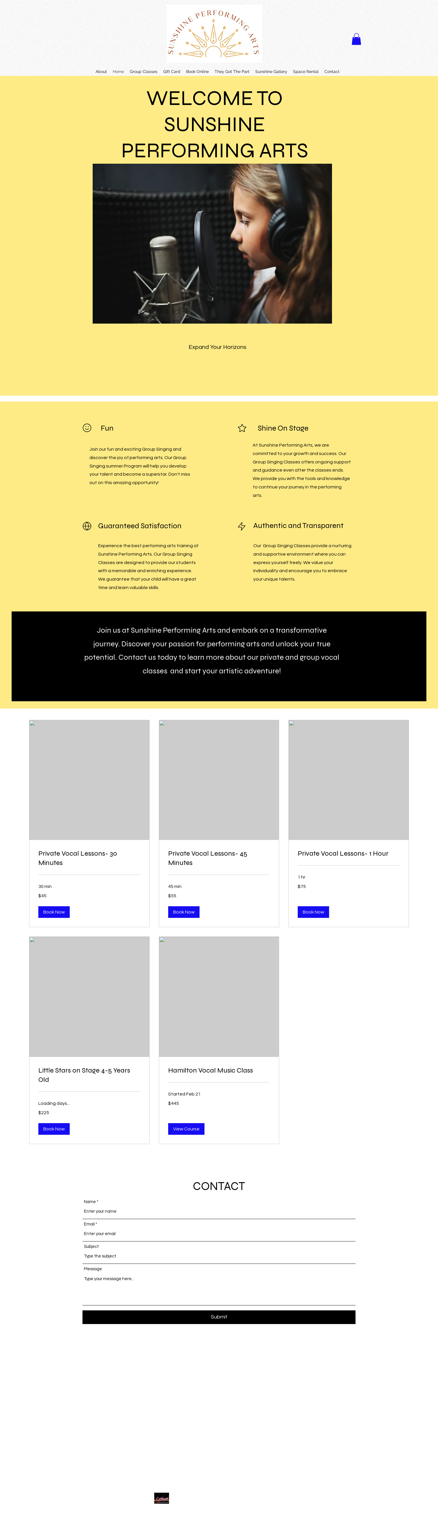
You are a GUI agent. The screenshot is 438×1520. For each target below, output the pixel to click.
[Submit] (219, 1317)
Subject (91, 1246)
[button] (356, 39)
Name (90, 1202)
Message (93, 1269)
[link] (89, 858)
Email (89, 1224)
